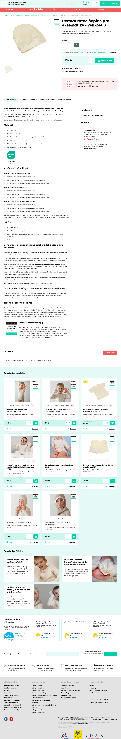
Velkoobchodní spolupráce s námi (105, 719)
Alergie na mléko (38, 688)
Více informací (84, 33)
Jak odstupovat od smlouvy (70, 690)
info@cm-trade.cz (90, 148)
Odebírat (110, 654)
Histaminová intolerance (41, 700)
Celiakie (35, 702)
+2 (72, 405)
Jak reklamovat (66, 688)
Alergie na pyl (37, 685)
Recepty (79, 9)
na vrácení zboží (72, 68)
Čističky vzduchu (10, 688)
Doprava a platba (67, 685)
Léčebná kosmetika (11, 695)
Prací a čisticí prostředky (13, 707)
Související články (64, 99)
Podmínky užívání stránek (81, 723)
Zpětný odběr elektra (68, 697)
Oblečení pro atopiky (47, 15)
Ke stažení (23, 99)
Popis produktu (11, 99)
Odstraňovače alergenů (12, 705)
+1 (32, 405)
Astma (34, 707)
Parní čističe (8, 697)
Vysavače (7, 693)
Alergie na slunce (38, 712)
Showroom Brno (66, 695)
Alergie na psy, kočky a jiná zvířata (44, 695)
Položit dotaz (110, 352)
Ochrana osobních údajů (98, 690)
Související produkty (47, 99)
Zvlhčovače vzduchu (11, 702)
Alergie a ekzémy (36, 9)
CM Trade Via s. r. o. (76, 717)
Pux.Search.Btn (27, 3)
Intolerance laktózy (39, 693)
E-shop (10, 9)
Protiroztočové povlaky (12, 685)
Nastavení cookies (96, 693)
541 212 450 (95, 86)
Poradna (56, 9)
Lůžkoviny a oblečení (29, 15)
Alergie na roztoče (38, 690)
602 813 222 (75, 4)
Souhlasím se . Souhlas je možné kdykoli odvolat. (93, 654)
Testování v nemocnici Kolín (93, 115)
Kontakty (101, 9)
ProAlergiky (8, 15)
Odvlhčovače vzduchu (12, 700)
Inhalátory (7, 690)
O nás (92, 685)
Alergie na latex (38, 710)
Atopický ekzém (37, 697)
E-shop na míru (62, 726)
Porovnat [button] (113, 52)
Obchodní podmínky (68, 693)
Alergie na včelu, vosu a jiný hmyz (44, 705)
